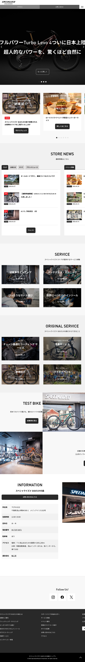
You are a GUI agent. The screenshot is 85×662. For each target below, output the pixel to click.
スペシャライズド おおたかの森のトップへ (42, 656)
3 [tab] (43, 81)
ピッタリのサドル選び (7, 625)
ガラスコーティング (6, 632)
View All (31, 230)
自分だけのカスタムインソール (10, 629)
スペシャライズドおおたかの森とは (11, 614)
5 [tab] (65, 137)
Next (83, 47)
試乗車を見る (32, 421)
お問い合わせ (59, 7)
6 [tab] (67, 137)
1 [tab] (39, 81)
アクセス (19, 7)
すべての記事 (45, 629)
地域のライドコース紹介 (49, 625)
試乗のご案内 (4, 618)
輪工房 (14, 556)
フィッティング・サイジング (9, 621)
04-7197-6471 (17, 530)
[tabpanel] (42, 47)
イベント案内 (45, 621)
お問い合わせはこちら (30, 497)
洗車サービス (4, 636)
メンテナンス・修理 (6, 640)
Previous (2, 47)
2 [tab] (41, 81)
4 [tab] (45, 81)
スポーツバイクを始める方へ (50, 614)
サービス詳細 (45, 618)
